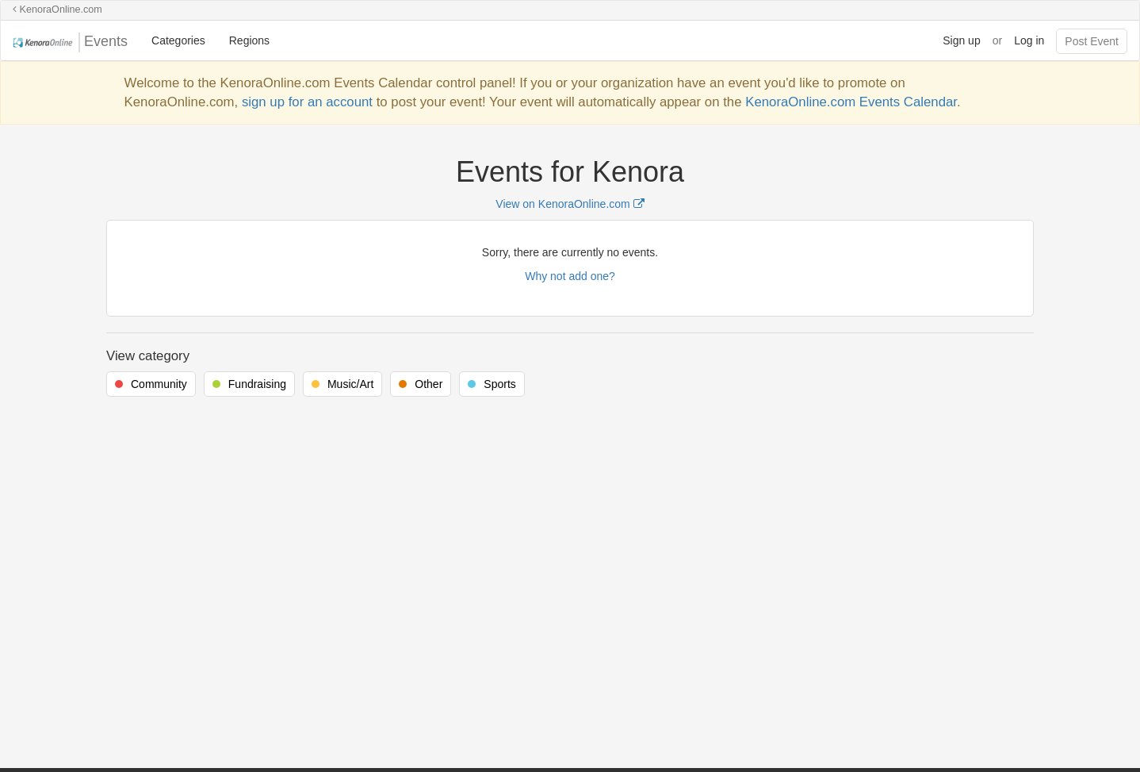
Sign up (961, 40)
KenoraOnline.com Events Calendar (851, 101)
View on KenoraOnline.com (569, 204)
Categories (178, 40)
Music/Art (350, 384)
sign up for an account (307, 101)
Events (70, 42)
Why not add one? (570, 276)
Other (428, 384)
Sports (499, 384)
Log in (1029, 40)
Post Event (1092, 41)
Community (159, 384)
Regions (249, 40)
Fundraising (257, 384)
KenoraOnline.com (57, 9)
